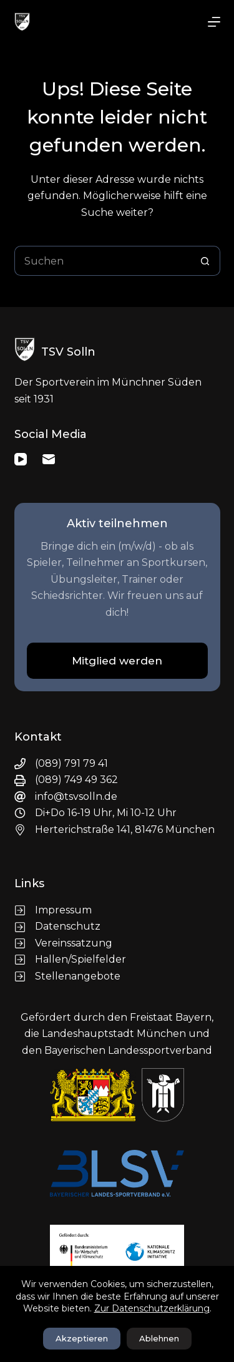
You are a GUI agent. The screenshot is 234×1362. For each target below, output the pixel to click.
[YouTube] (20, 459)
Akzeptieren (82, 1338)
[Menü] (214, 22)
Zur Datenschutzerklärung (152, 1308)
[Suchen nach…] (102, 261)
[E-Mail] (48, 459)
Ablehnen (159, 1338)
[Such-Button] (205, 261)
